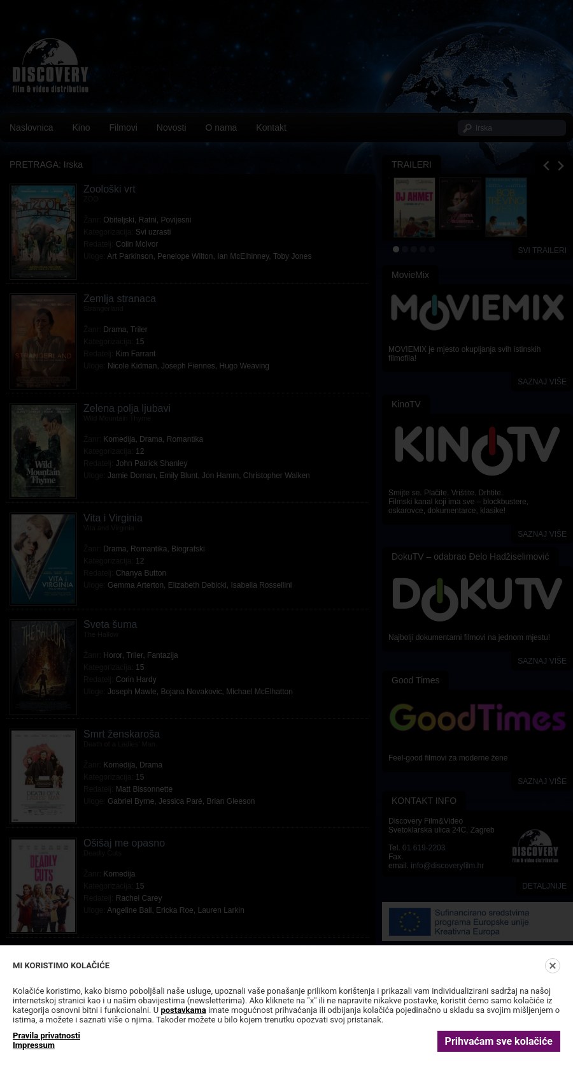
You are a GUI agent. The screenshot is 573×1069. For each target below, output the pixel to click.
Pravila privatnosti (46, 1035)
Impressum (34, 1045)
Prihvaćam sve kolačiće (499, 1041)
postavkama (183, 1010)
